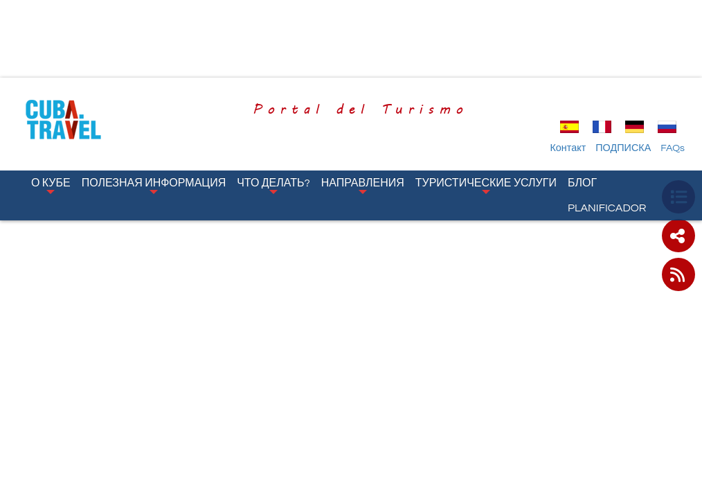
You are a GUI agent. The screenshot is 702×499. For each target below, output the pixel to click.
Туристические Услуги (486, 185)
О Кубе (51, 185)
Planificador (607, 207)
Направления (362, 185)
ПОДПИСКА (623, 148)
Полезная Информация (154, 185)
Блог (582, 183)
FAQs (672, 148)
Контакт (568, 148)
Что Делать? (273, 185)
